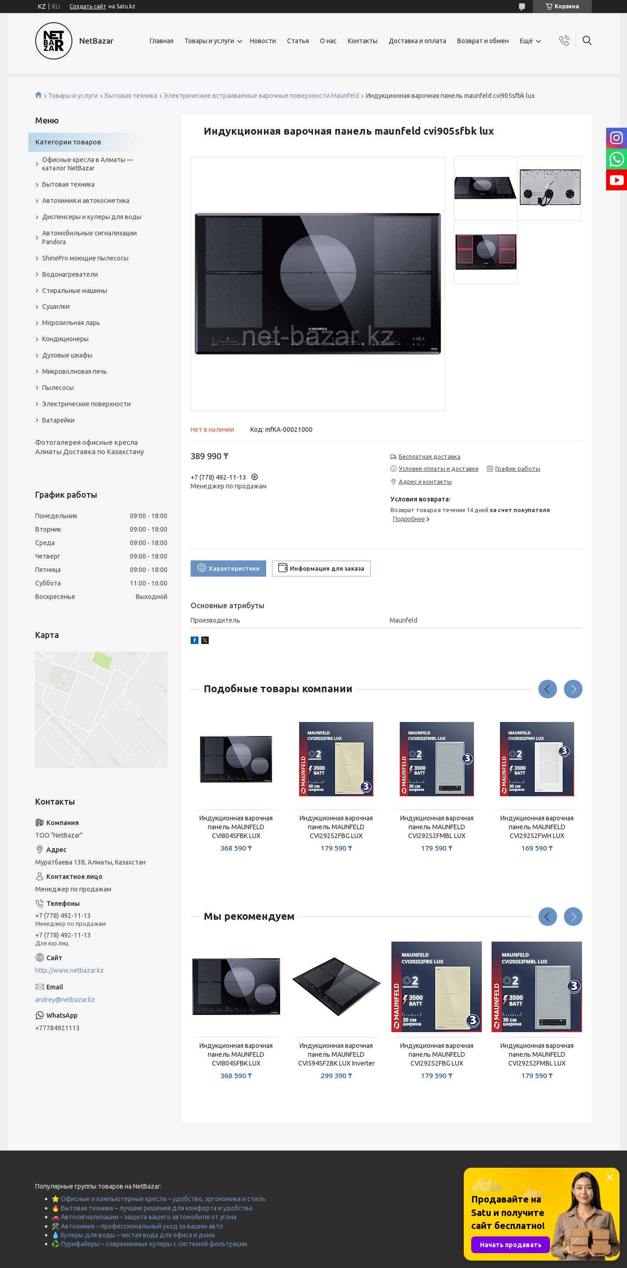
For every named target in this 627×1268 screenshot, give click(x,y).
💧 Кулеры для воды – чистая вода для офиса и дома (133, 1235)
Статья (298, 41)
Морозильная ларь (71, 322)
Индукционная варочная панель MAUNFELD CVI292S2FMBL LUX (436, 826)
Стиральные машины (74, 290)
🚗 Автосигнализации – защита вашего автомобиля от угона (144, 1217)
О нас (328, 41)
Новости (263, 41)
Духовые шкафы (67, 355)
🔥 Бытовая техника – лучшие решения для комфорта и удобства (151, 1208)
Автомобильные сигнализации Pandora (89, 237)
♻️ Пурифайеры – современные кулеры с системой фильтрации (149, 1244)
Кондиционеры (65, 339)
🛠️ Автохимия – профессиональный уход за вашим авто (137, 1226)
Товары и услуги (209, 41)
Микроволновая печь (74, 371)
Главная (161, 41)
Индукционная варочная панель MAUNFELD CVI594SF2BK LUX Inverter (336, 1054)
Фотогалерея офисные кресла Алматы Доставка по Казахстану (89, 446)
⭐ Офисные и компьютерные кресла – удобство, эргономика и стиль (158, 1199)
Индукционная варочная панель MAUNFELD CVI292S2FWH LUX (537, 826)
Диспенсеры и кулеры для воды (91, 217)
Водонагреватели (70, 274)
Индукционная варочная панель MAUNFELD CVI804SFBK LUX (236, 826)
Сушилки (56, 306)
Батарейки (58, 420)
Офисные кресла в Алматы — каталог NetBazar (87, 164)
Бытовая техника (131, 95)
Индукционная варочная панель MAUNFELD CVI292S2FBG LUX (336, 826)
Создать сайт (88, 6)
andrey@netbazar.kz (65, 999)
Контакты (362, 41)
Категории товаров (68, 142)
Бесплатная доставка (430, 456)
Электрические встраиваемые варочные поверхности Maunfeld (261, 95)
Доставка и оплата (417, 41)
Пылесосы (58, 387)
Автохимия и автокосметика (85, 200)
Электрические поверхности (86, 404)
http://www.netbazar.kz (69, 970)
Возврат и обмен (483, 41)
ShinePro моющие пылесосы (85, 258)
